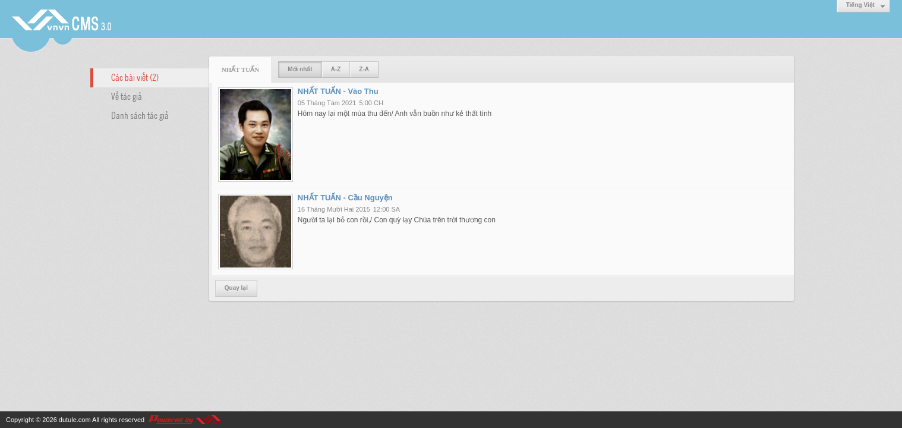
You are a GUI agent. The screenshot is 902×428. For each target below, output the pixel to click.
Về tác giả (126, 95)
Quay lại (236, 288)
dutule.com (75, 419)
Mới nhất (300, 69)
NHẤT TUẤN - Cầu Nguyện (345, 197)
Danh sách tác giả (140, 114)
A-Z (336, 69)
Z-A (364, 69)
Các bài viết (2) (135, 76)
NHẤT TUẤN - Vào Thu (338, 91)
